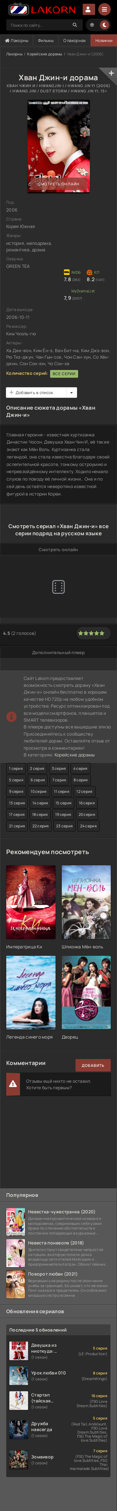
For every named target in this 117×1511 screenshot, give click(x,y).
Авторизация (89, 9)
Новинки (103, 40)
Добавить (93, 1065)
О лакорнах (74, 40)
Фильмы (46, 40)
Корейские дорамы (44, 54)
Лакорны (17, 40)
